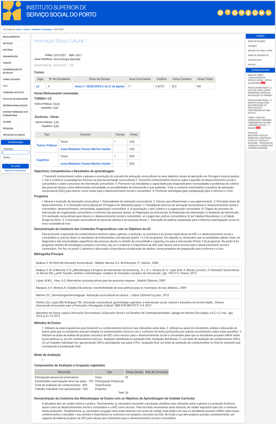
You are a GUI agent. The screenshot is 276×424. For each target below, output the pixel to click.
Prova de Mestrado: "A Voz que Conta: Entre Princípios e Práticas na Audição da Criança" (260, 92)
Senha (7, 157)
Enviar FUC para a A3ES (260, 50)
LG (37, 86)
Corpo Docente (11, 79)
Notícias (8, 43)
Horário (252, 46)
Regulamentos (11, 37)
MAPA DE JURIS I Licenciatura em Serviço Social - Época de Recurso (260, 79)
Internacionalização (15, 105)
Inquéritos (43, 160)
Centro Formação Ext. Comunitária (15, 114)
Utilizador (8, 149)
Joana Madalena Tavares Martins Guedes (85, 149)
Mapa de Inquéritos (258, 55)
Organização (10, 56)
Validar (15, 166)
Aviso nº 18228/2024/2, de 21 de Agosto (99, 86)
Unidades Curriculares (42, 29)
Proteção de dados (14, 135)
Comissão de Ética (13, 92)
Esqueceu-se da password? (15, 171)
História (8, 50)
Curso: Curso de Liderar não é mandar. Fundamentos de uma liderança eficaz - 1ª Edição (260, 122)
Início (18, 29)
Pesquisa (8, 128)
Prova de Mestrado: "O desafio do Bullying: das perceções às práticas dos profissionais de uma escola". (260, 106)
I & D (5, 86)
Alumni (7, 122)
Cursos (26, 29)
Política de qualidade (15, 99)
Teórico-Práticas (47, 145)
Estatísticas (255, 60)
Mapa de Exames (256, 41)
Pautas (252, 64)
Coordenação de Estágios (12, 71)
